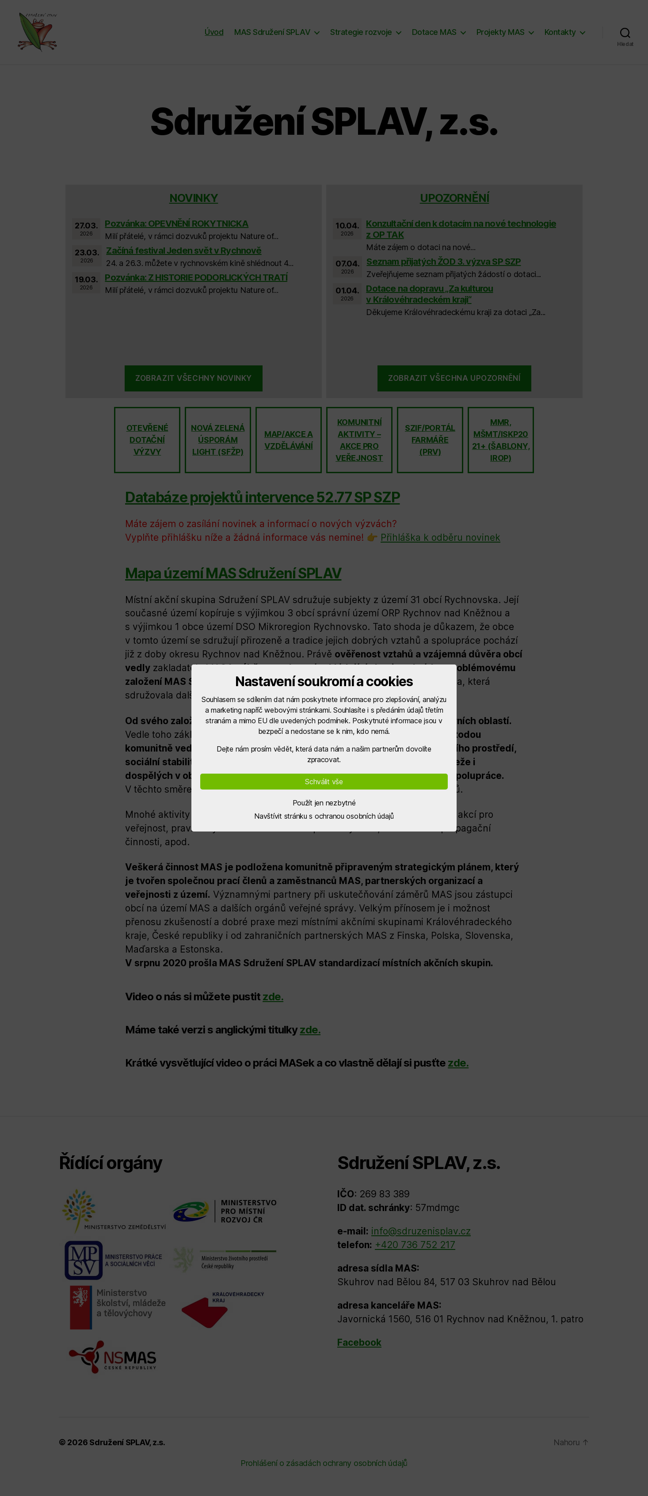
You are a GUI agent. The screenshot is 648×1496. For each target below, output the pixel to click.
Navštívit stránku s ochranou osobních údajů (323, 816)
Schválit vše (324, 781)
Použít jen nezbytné (324, 802)
